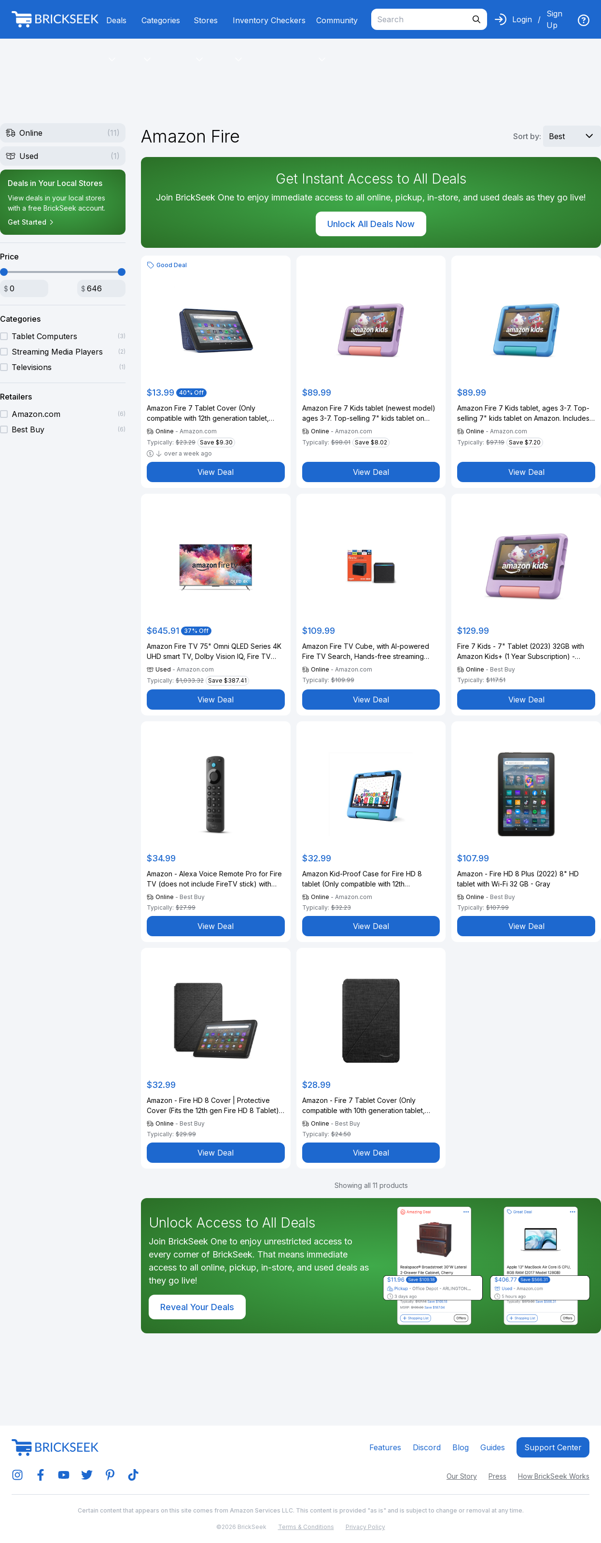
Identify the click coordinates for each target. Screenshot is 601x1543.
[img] (583, 20)
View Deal (215, 472)
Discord (427, 1447)
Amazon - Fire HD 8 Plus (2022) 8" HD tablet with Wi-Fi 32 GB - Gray (518, 879)
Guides (492, 1447)
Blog (460, 1447)
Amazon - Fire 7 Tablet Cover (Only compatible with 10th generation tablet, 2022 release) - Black (363, 1105)
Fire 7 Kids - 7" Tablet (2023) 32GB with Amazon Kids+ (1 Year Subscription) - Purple (520, 651)
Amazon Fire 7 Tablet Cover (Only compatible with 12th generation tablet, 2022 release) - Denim (208, 413)
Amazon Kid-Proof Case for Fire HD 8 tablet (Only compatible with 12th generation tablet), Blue (362, 879)
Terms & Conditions (306, 1526)
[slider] (4, 272)
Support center (553, 1447)
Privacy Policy (365, 1526)
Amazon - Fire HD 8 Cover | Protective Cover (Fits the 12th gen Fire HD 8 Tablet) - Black (215, 1105)
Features (385, 1447)
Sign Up (554, 19)
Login (522, 19)
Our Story (462, 1476)
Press (497, 1476)
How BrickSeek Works (553, 1476)
